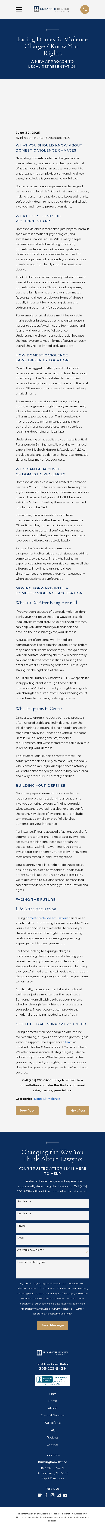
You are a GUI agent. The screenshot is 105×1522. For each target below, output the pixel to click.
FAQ (52, 1402)
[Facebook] (46, 1467)
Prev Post (27, 1082)
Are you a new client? (30, 1221)
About (52, 1380)
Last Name (24, 1185)
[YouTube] (65, 1467)
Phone (21, 1197)
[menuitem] (34, 1509)
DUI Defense (52, 1394)
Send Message (52, 1297)
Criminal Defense (52, 1387)
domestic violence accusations (47, 890)
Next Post (78, 1082)
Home (52, 1372)
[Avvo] (59, 1467)
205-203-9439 (52, 1340)
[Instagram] (52, 1467)
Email (20, 1209)
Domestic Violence (47, 1070)
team (69, 1014)
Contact (52, 1416)
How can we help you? (31, 1234)
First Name (24, 1173)
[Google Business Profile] (40, 1467)
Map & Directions (52, 1450)
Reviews (52, 1409)
